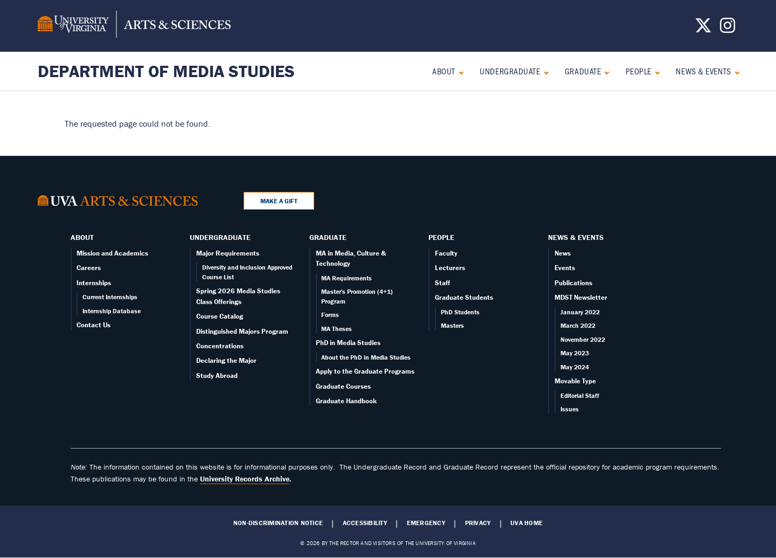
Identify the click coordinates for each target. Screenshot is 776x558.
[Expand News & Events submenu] (734, 71)
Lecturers (450, 267)
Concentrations (220, 345)
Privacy (478, 523)
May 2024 (574, 367)
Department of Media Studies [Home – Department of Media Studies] (166, 70)
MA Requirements (346, 278)
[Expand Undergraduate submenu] (544, 71)
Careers (89, 267)
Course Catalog (219, 316)
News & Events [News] (703, 71)
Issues (569, 409)
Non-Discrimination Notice (278, 523)
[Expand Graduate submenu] (604, 71)
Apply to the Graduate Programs (365, 371)
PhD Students (460, 312)
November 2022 (582, 339)
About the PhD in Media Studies (366, 357)
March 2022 (577, 325)
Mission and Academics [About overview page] (112, 253)
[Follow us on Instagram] (727, 28)
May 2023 (574, 353)
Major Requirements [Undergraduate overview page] (227, 253)
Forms (330, 315)
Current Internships (109, 297)
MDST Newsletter (581, 297)
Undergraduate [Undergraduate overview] (510, 71)
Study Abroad (217, 375)
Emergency (426, 523)
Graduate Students (464, 297)
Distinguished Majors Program (242, 331)
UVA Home (526, 523)
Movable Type (575, 380)
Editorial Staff (579, 395)
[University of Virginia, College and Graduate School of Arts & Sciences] (134, 26)
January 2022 (580, 312)
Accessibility (365, 523)
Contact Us (93, 324)
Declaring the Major (226, 360)
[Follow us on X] (703, 28)
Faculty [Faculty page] (446, 253)
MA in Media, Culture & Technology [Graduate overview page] (351, 258)
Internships (94, 282)
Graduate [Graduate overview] (583, 71)
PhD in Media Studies (348, 342)
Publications (573, 282)
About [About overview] (443, 71)
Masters (452, 325)
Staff (442, 282)
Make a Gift (278, 201)
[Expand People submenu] (655, 71)
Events (565, 267)
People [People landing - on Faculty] (639, 71)
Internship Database (111, 311)
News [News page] (563, 253)
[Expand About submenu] (458, 71)
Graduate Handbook (346, 400)
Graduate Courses (343, 386)
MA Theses (336, 329)
